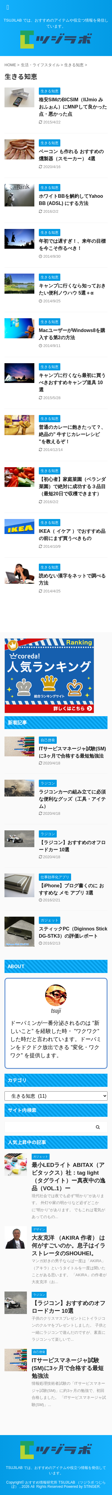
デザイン (39, 1229)
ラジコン (39, 1294)
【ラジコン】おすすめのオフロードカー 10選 (68, 1307)
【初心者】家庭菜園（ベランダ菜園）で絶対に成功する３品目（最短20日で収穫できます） (72, 486)
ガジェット (40, 1156)
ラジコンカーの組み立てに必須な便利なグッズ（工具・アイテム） (72, 799)
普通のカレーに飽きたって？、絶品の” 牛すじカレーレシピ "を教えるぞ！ (72, 434)
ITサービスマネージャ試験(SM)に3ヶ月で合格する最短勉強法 (68, 1368)
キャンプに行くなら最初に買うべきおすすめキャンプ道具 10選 (72, 382)
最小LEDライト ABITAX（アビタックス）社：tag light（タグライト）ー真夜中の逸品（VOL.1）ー (68, 1176)
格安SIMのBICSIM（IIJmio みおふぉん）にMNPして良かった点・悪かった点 (73, 107)
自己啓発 (39, 1352)
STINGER (91, 1487)
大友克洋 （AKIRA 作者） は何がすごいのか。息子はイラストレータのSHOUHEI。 (68, 1245)
